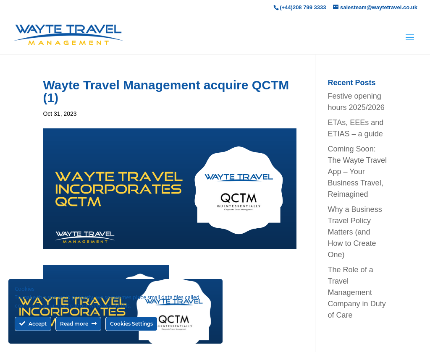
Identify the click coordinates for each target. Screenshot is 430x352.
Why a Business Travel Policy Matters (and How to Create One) (355, 232)
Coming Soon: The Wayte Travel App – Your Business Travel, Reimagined (357, 171)
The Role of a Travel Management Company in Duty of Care (357, 292)
